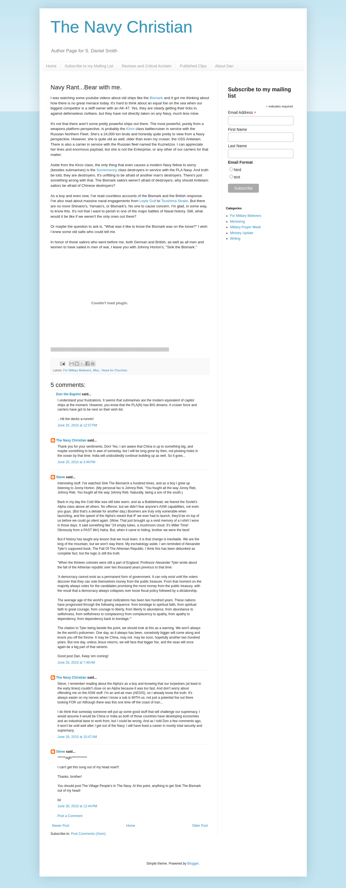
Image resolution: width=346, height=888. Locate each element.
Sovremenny (106, 170)
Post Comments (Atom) (88, 834)
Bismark (156, 98)
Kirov (130, 129)
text (237, 177)
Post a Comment (70, 816)
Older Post (200, 826)
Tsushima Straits (174, 201)
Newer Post (60, 826)
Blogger (193, 863)
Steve (60, 477)
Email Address (242, 112)
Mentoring (237, 222)
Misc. (96, 370)
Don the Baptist (68, 394)
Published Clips (193, 66)
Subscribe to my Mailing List (89, 66)
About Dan (224, 66)
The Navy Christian (122, 27)
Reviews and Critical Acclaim (146, 66)
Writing (235, 239)
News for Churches (114, 370)
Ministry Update (241, 233)
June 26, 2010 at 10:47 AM (77, 737)
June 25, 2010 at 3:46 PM (76, 462)
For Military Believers (77, 370)
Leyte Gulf (147, 201)
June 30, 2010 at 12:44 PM (77, 806)
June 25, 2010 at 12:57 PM (77, 425)
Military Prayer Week (245, 227)
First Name (237, 129)
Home (51, 66)
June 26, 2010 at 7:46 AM (76, 662)
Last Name (237, 146)
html (237, 170)
